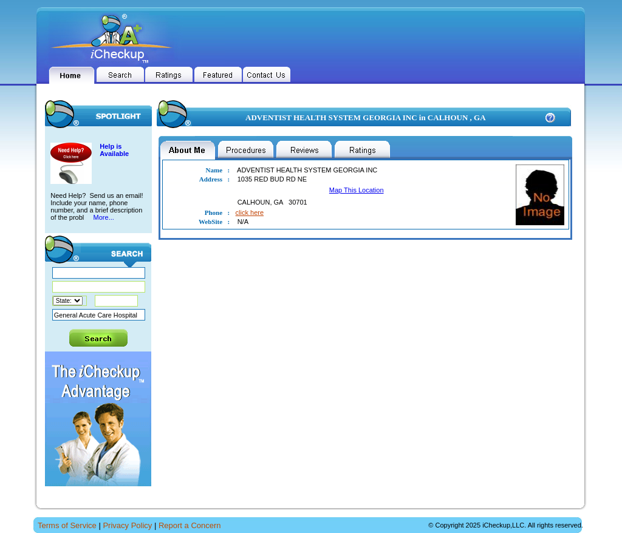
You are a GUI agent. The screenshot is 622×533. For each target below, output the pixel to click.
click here (250, 212)
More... (103, 217)
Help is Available (114, 150)
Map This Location (356, 190)
